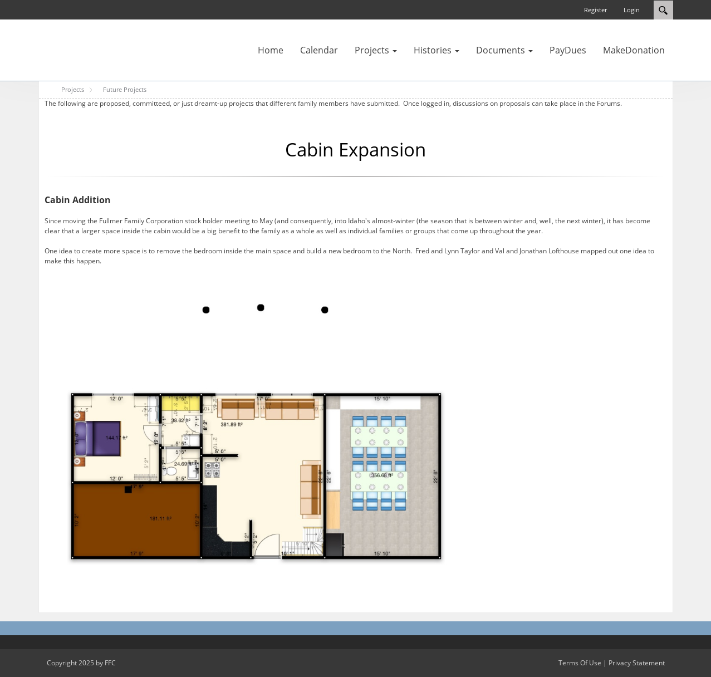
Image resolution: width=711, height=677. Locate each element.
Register (595, 10)
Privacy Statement (637, 663)
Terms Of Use (579, 663)
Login (632, 10)
